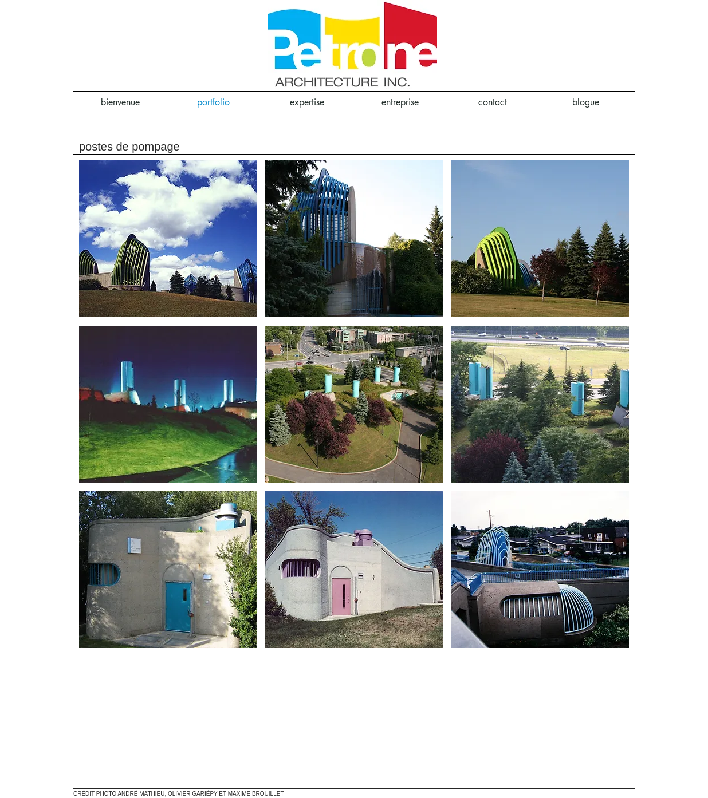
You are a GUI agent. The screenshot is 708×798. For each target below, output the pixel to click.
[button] (168, 238)
